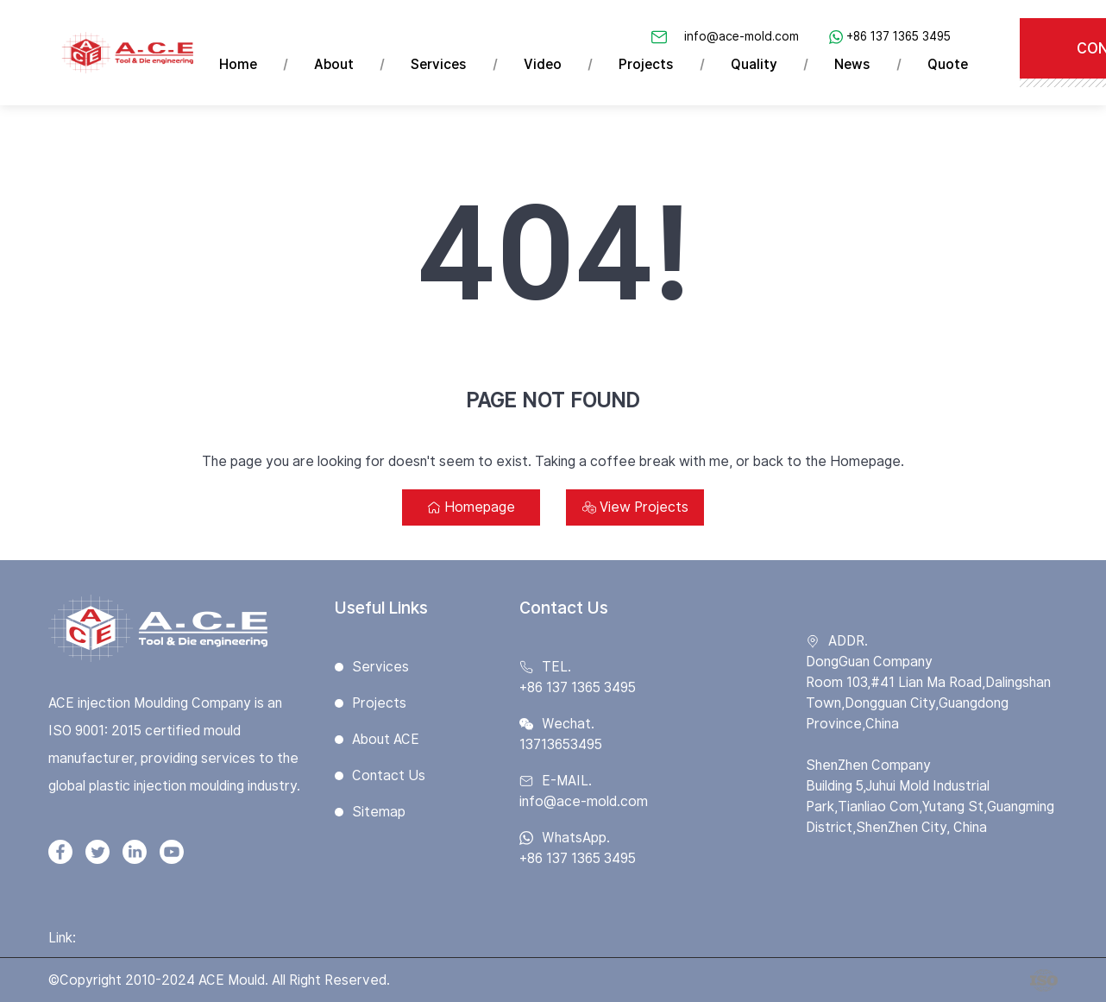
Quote (948, 64)
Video (543, 64)
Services (440, 64)
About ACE (385, 739)
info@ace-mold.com (742, 36)
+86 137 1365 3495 (899, 36)
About (334, 64)
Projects (647, 64)
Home (238, 64)
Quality (755, 64)
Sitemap (378, 811)
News (853, 64)
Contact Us (388, 775)
